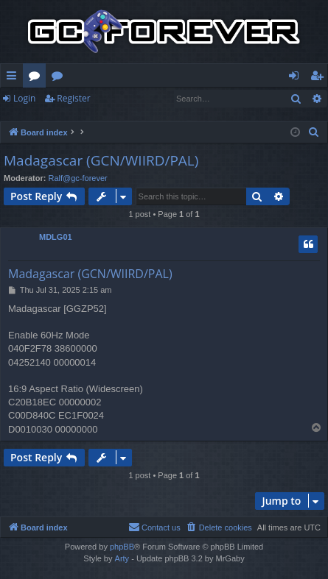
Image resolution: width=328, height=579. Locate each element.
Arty (122, 558)
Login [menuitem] (296, 78)
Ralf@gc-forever (78, 178)
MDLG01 (55, 236)
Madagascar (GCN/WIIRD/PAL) (101, 160)
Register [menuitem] (320, 78)
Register (73, 98)
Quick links (14, 78)
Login (24, 98)
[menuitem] (314, 132)
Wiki (60, 78)
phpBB (122, 546)
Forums (37, 78)
